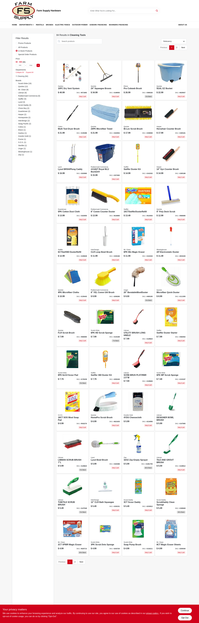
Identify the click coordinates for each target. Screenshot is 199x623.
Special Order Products (27, 54)
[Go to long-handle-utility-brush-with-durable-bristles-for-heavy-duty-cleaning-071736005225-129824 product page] (138, 325)
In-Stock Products (25, 51)
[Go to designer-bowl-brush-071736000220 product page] (171, 410)
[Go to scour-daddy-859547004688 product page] (138, 495)
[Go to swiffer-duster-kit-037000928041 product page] (105, 368)
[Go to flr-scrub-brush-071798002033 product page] (72, 325)
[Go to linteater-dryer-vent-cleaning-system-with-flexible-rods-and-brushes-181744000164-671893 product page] (72, 80)
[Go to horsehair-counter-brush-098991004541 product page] (171, 120)
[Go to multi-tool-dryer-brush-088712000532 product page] (72, 120)
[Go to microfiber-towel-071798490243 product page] (105, 120)
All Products (23, 47)
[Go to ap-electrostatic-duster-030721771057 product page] (171, 243)
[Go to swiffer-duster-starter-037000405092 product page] (171, 325)
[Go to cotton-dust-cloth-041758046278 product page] (72, 203)
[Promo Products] (17, 43)
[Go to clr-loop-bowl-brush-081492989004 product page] (105, 243)
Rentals (40, 25)
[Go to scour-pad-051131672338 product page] (72, 368)
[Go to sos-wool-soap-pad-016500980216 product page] (72, 410)
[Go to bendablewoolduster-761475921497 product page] (138, 284)
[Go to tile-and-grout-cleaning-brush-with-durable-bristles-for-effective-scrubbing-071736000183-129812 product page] (171, 452)
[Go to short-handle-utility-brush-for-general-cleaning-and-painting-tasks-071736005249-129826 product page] (138, 368)
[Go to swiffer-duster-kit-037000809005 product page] (138, 162)
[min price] (20, 65)
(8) (23, 90)
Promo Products (24, 43)
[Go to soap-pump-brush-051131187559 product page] (138, 536)
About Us (182, 25)
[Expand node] (16, 76)
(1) (22, 127)
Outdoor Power (80, 25)
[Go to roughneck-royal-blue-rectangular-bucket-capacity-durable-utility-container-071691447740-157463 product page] (105, 162)
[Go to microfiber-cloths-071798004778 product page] (72, 284)
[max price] (30, 65)
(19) (24, 83)
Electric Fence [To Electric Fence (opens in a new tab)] (62, 25)
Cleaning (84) (23, 76)
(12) (23, 86)
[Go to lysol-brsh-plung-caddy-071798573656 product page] (72, 162)
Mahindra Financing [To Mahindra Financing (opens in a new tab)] (118, 25)
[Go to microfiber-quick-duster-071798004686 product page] (171, 284)
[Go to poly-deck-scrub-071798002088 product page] (171, 203)
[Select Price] (38, 65)
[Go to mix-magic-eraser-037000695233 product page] (138, 243)
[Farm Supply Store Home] (23, 11)
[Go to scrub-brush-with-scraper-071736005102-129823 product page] (72, 452)
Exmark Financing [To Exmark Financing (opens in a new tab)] (98, 25)
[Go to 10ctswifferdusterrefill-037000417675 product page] (138, 203)
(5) (22, 99)
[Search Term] (123, 10)
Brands (49, 25)
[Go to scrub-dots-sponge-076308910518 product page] (105, 536)
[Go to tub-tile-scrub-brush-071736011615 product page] (72, 495)
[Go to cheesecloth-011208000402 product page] (138, 410)
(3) (21, 102)
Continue (185, 610)
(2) (23, 108)
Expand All (29, 72)
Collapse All (20, 72)
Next (183, 47)
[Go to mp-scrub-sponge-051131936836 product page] (171, 368)
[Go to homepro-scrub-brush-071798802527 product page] (105, 410)
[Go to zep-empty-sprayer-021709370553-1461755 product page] (138, 452)
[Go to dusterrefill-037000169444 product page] (72, 243)
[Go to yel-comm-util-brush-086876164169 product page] (105, 284)
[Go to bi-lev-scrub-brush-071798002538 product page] (138, 120)
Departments (25, 25)
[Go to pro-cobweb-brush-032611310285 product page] (138, 80)
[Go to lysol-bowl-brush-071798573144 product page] (105, 452)
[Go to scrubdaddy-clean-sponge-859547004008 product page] (171, 495)
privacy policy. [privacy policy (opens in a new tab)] (152, 613)
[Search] (157, 10)
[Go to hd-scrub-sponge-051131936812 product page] (105, 325)
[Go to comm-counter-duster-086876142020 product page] (105, 203)
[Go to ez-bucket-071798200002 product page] (171, 80)
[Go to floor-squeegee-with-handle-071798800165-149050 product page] (105, 80)
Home (14, 25)
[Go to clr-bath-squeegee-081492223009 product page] (105, 495)
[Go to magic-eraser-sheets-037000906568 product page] (171, 536)
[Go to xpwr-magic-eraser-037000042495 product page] (72, 536)
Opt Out (184, 618)
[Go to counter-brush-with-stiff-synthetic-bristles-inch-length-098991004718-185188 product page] (171, 162)
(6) (22, 93)
